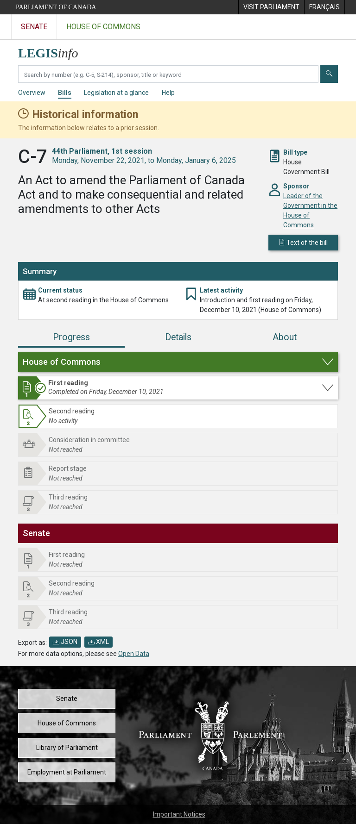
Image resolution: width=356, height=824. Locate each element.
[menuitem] (271, 7)
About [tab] (285, 337)
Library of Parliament (67, 747)
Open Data (133, 653)
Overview (31, 92)
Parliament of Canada (56, 7)
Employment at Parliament (66, 772)
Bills (64, 92)
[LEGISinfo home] (53, 51)
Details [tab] (178, 337)
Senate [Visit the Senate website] (34, 26)
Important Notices (179, 814)
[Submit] (329, 74)
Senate (66, 698)
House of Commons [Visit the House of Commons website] (103, 26)
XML (98, 641)
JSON (65, 641)
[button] (178, 362)
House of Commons (67, 723)
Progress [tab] (71, 337)
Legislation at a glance (116, 92)
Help (168, 92)
